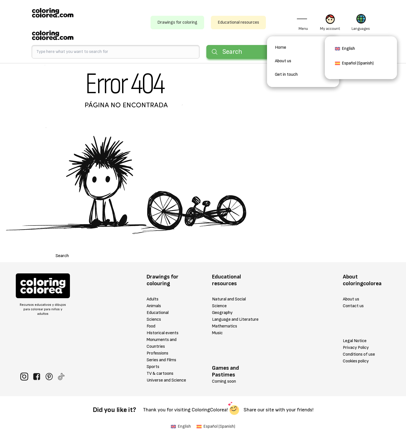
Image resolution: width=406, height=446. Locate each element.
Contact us (353, 306)
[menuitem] (345, 50)
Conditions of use (359, 354)
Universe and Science (166, 380)
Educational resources (238, 22)
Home (280, 47)
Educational (158, 312)
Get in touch (286, 74)
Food (151, 326)
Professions (157, 353)
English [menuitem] (348, 48)
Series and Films (161, 360)
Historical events (162, 333)
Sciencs (154, 319)
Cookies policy (356, 361)
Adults (152, 299)
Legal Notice (355, 341)
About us (283, 61)
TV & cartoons (160, 373)
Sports (153, 366)
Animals (154, 306)
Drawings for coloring (177, 22)
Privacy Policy (356, 347)
